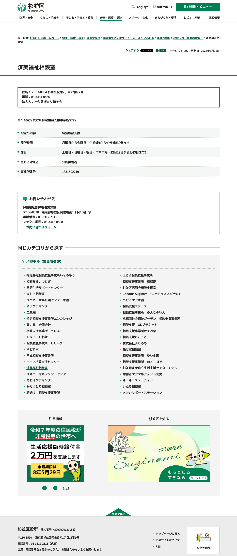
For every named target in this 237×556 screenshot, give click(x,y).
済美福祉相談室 (37, 358)
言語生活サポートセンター (44, 278)
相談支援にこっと (135, 327)
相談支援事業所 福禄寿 (139, 271)
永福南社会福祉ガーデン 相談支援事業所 (151, 309)
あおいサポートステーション (142, 383)
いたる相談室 (132, 376)
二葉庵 (31, 302)
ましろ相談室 (35, 284)
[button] (139, 7)
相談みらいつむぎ (38, 271)
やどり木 (32, 339)
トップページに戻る (168, 524)
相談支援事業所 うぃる (43, 321)
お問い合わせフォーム (41, 217)
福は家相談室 (132, 339)
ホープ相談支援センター (43, 352)
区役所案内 (203, 538)
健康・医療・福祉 (73, 28)
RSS (158, 537)
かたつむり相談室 (38, 376)
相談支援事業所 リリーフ (44, 333)
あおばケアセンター (40, 370)
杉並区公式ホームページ (44, 28)
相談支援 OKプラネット (140, 315)
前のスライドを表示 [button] (44, 478)
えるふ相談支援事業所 (138, 265)
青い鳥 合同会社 (38, 315)
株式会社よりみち (135, 333)
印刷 (162, 40)
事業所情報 (163, 28)
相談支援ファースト (136, 296)
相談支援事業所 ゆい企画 (141, 345)
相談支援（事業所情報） (188, 28)
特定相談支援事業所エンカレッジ (49, 309)
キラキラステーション (138, 370)
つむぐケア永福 (133, 290)
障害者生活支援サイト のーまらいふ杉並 (128, 28)
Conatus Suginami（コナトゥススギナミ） (152, 284)
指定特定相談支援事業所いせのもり (50, 265)
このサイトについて (168, 530)
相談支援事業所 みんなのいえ (144, 302)
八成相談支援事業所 (40, 345)
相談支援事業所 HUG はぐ (142, 352)
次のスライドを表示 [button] (55, 478)
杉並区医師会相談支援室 (139, 278)
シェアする (132, 40)
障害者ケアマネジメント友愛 (142, 364)
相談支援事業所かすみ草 (139, 321)
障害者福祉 (93, 28)
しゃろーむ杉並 (37, 327)
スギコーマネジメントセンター (47, 364)
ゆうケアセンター (38, 296)
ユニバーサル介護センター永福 (47, 290)
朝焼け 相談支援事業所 (43, 383)
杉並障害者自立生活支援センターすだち (150, 358)
